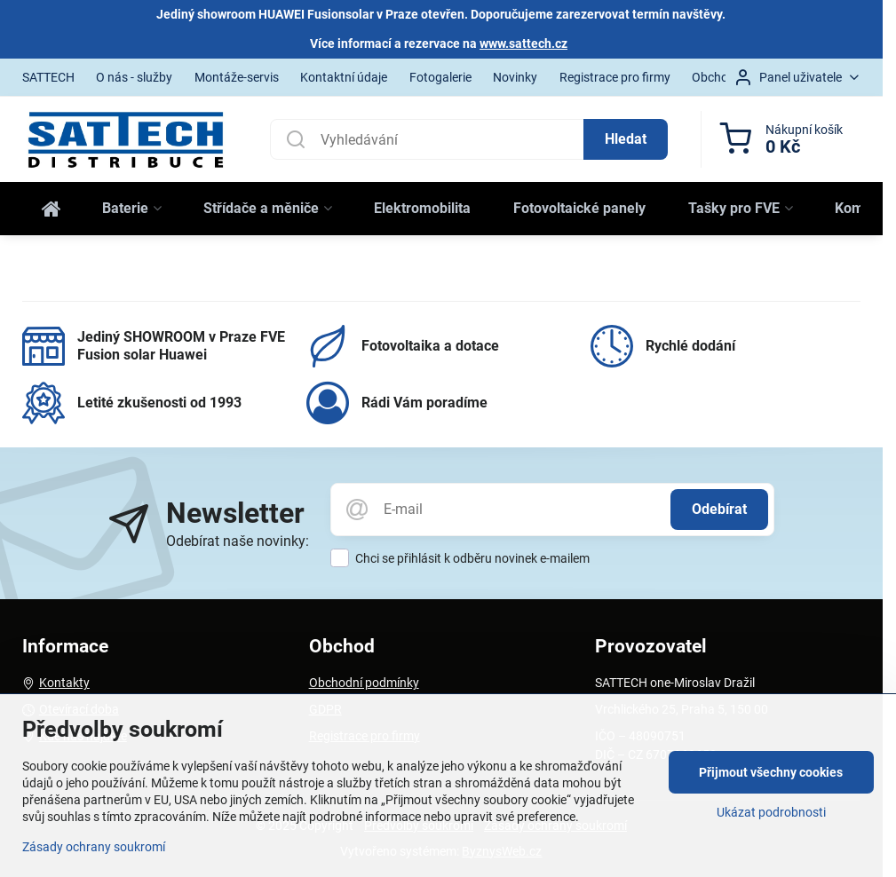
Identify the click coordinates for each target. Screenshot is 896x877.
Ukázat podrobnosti (771, 812)
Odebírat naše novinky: (237, 541)
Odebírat (719, 509)
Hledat (625, 138)
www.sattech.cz (523, 43)
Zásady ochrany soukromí (93, 847)
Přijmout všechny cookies (771, 772)
